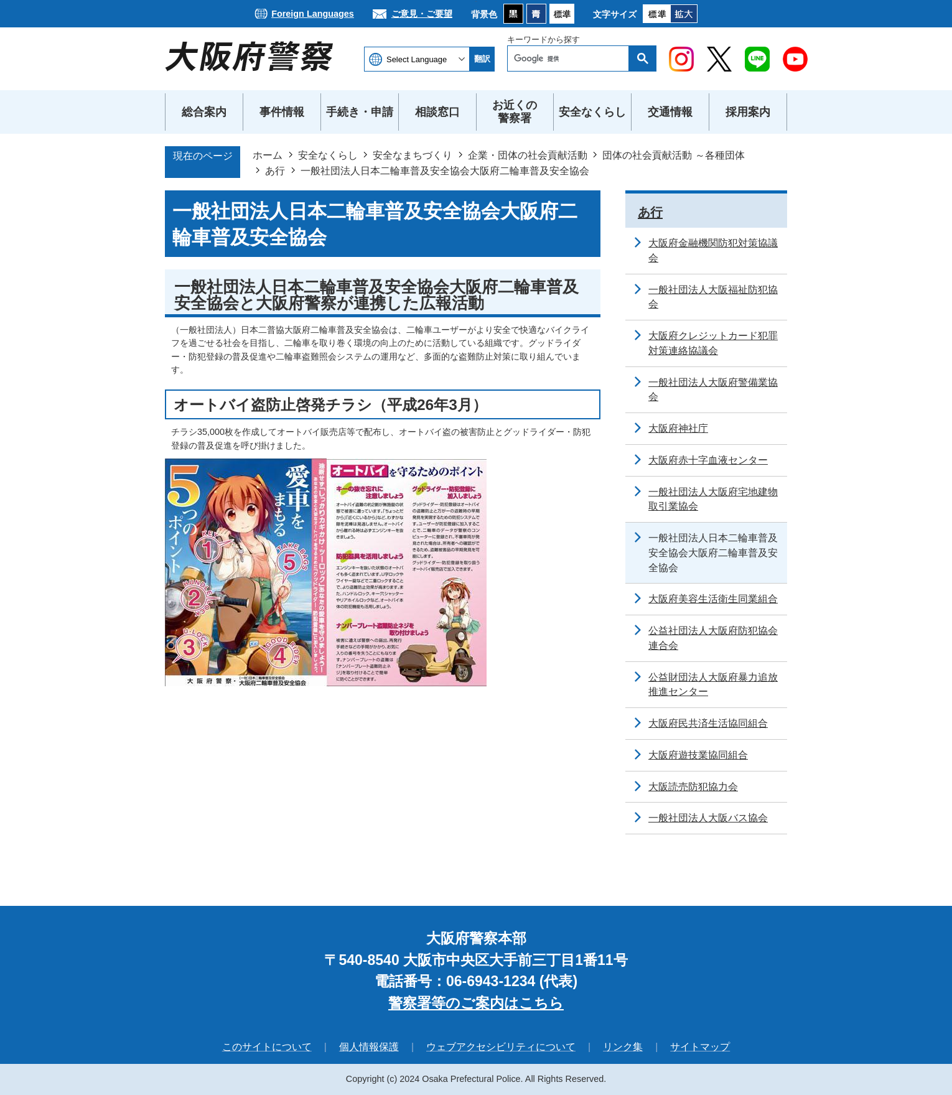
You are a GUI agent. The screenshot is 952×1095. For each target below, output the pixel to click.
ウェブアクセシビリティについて (501, 1046)
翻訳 (482, 58)
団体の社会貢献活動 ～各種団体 (673, 155)
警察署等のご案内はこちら (476, 1003)
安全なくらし (328, 155)
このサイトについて (267, 1046)
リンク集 (623, 1046)
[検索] (571, 58)
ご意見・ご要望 (421, 14)
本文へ (476, 0)
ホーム (267, 155)
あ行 (275, 170)
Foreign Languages (312, 14)
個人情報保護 (369, 1046)
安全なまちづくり (412, 155)
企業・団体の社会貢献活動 (527, 155)
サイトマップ (700, 1046)
